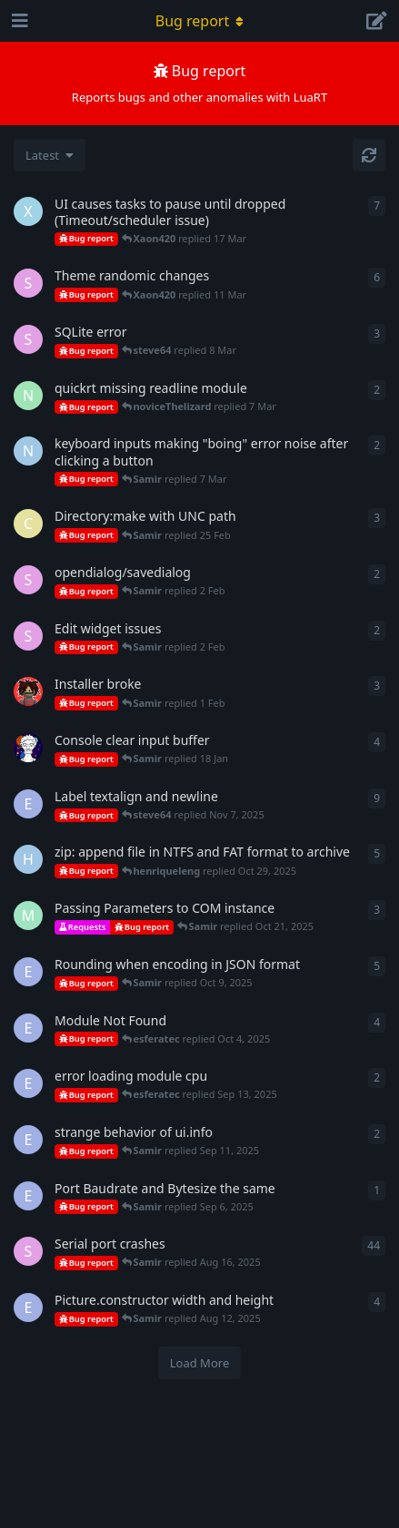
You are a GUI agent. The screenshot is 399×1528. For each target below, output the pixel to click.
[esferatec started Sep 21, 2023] (28, 803)
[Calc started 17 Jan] (28, 747)
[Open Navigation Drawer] (18, 21)
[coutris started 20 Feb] (28, 523)
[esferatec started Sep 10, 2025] (28, 1139)
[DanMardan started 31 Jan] (28, 691)
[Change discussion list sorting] (49, 155)
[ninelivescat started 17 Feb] (28, 450)
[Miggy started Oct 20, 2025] (28, 915)
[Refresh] (369, 155)
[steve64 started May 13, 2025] (28, 1251)
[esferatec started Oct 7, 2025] (28, 971)
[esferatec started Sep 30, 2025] (28, 1028)
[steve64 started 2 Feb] (28, 579)
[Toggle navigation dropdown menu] (200, 21)
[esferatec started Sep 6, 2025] (28, 1195)
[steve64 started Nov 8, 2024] (28, 283)
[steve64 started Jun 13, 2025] (28, 636)
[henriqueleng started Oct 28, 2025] (28, 859)
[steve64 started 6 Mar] (28, 339)
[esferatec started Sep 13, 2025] (28, 1083)
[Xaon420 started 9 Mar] (28, 211)
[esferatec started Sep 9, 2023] (28, 1307)
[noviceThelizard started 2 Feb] (28, 395)
